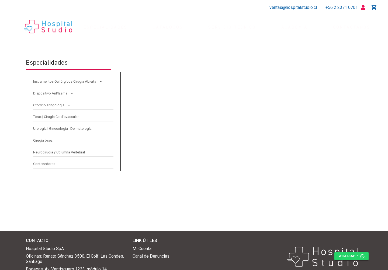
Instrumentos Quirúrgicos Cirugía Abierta (67, 80)
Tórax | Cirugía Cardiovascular (55, 115)
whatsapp (351, 256)
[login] (363, 7)
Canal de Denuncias (151, 256)
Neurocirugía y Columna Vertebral (59, 151)
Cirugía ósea (42, 139)
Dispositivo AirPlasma (53, 92)
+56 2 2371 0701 (341, 7)
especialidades (105, 27)
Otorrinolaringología (52, 104)
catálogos (168, 27)
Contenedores (44, 162)
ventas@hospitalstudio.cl (293, 7)
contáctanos (351, 27)
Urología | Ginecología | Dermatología (62, 127)
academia (294, 27)
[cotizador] (374, 7)
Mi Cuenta (142, 248)
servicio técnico (232, 27)
